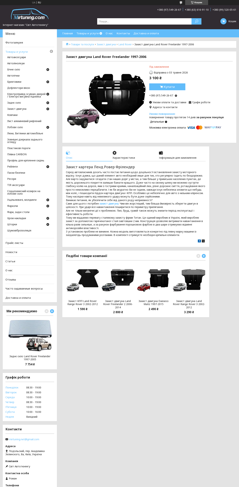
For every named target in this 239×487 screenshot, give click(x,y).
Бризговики (14, 82)
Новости (11, 252)
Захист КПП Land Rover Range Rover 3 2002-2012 (82, 302)
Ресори (11, 179)
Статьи (10, 261)
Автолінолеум (16, 63)
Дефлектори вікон (18, 88)
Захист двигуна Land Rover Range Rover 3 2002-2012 (189, 304)
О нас (109, 33)
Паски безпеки (16, 172)
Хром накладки (16, 218)
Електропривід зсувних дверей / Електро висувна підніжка (26, 95)
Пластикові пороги (18, 148)
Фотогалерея (14, 42)
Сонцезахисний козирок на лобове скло (23, 192)
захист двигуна (109, 203)
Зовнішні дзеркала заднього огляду (24, 141)
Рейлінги (12, 166)
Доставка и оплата (146, 33)
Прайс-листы (14, 243)
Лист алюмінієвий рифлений (24, 121)
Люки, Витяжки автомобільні (25, 133)
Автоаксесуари (16, 57)
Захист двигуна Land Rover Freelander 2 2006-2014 (118, 304)
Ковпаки (12, 115)
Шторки (12, 224)
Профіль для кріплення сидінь (25, 160)
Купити (169, 87)
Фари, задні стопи (18, 212)
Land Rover (125, 44)
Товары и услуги (87, 33)
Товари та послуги (82, 44)
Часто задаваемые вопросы (24, 288)
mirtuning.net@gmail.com (24, 439)
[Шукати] (196, 21)
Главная (67, 33)
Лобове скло (15, 127)
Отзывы (10, 279)
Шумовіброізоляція (19, 230)
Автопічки (13, 75)
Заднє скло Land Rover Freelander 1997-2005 (29, 358)
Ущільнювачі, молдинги (21, 200)
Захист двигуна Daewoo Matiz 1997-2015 (154, 302)
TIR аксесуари (16, 185)
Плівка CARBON (17, 154)
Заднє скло (14, 102)
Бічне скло (13, 69)
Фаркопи (12, 206)
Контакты (123, 33)
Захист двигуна (106, 44)
